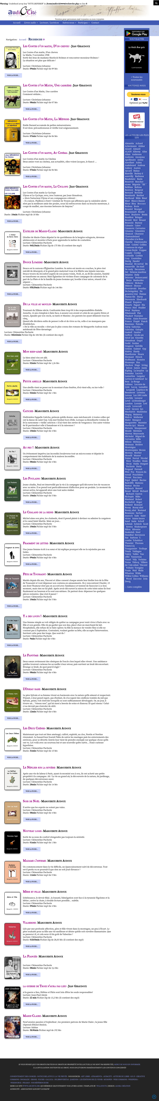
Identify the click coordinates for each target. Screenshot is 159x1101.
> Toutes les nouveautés (136, 78)
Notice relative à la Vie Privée (52, 1076)
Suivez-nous (68, 22)
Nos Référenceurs (39, 1083)
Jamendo (74, 1079)
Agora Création (122, 1086)
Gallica (49, 1079)
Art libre (85, 1076)
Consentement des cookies (23, 1076)
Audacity (107, 1076)
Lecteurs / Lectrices (49, 22)
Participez (83, 22)
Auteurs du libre (121, 1076)
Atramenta (96, 1076)
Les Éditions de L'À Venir (91, 1079)
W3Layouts (101, 1086)
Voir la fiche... (13, 75)
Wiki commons (120, 1079)
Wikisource (15, 1083)
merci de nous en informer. (127, 1064)
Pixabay (26, 1083)
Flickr (41, 1079)
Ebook (34, 1079)
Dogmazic (25, 1079)
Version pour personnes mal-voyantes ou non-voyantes (79, 19)
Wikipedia (133, 1079)
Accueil (16, 22)
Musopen (108, 1079)
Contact (95, 22)
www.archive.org (31, 1086)
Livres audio (30, 22)
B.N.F (133, 1076)
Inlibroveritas (62, 1079)
